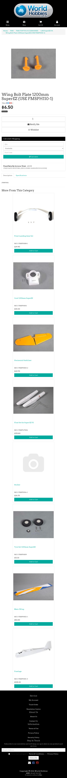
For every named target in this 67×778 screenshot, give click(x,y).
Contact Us (33, 721)
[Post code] (33, 152)
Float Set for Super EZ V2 (24, 423)
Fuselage (18, 671)
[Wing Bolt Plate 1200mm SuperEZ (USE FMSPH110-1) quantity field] (33, 119)
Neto (40, 775)
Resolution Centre (34, 709)
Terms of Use (33, 728)
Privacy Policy (33, 733)
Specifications (21, 175)
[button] (33, 129)
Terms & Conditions (36, 754)
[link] (33, 762)
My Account (33, 700)
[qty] (33, 144)
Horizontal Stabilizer (22, 360)
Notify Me (33, 124)
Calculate (33, 157)
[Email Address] (33, 750)
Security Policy (33, 737)
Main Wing (19, 609)
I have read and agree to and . (33, 754)
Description (7, 175)
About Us (33, 716)
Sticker (17, 485)
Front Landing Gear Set (23, 236)
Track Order (33, 704)
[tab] (8, 175)
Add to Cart (33, 251)
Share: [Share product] (7, 103)
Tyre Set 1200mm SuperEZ (25, 547)
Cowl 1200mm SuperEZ (23, 298)
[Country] (33, 148)
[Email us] (29, 762)
